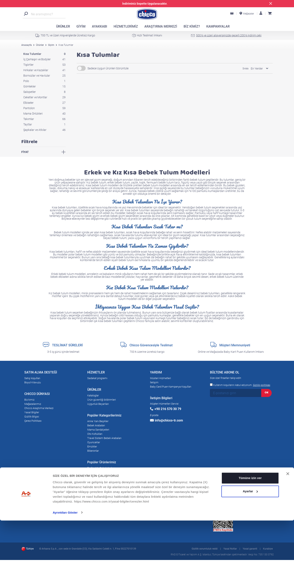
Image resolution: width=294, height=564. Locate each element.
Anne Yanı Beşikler (97, 421)
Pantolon (44, 108)
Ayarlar (250, 534)
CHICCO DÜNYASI (37, 394)
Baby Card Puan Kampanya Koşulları (170, 386)
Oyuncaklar (93, 442)
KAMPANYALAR (218, 26)
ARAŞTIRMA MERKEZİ (160, 26)
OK (266, 392)
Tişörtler (44, 65)
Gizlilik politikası (261, 385)
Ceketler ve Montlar (44, 97)
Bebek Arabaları (96, 425)
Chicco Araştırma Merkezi (38, 408)
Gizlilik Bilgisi (31, 416)
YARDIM (156, 373)
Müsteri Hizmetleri (160, 378)
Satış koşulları (32, 378)
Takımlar (44, 119)
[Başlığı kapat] (287, 517)
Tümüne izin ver (250, 521)
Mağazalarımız (32, 403)
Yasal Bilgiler (31, 412)
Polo (44, 81)
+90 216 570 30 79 (165, 409)
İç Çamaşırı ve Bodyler (44, 59)
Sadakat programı (97, 378)
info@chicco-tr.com (166, 420)
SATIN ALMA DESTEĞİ (40, 373)
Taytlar (44, 124)
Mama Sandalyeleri (98, 429)
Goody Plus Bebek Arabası (102, 472)
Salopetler (44, 92)
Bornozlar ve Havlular (44, 76)
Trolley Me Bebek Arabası (101, 468)
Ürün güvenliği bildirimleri (101, 399)
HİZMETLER (96, 373)
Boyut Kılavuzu (32, 382)
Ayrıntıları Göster (65, 556)
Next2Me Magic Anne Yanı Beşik (105, 476)
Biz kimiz (29, 399)
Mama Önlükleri (44, 114)
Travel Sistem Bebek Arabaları (104, 438)
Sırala (245, 68)
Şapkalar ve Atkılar (44, 130)
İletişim (154, 382)
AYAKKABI (99, 26)
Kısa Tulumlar (44, 54)
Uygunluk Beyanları (98, 403)
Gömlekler (44, 86)
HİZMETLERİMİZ (126, 26)
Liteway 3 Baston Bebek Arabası (105, 480)
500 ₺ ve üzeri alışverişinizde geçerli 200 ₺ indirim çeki (228, 35)
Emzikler (92, 446)
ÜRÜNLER (63, 26)
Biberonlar (93, 450)
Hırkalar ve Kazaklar (44, 70)
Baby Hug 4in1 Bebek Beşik (102, 484)
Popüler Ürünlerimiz (101, 463)
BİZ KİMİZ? (192, 26)
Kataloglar (93, 395)
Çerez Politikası (33, 420)
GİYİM (80, 26)
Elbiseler (44, 103)
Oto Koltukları (94, 433)
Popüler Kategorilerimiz (104, 416)
